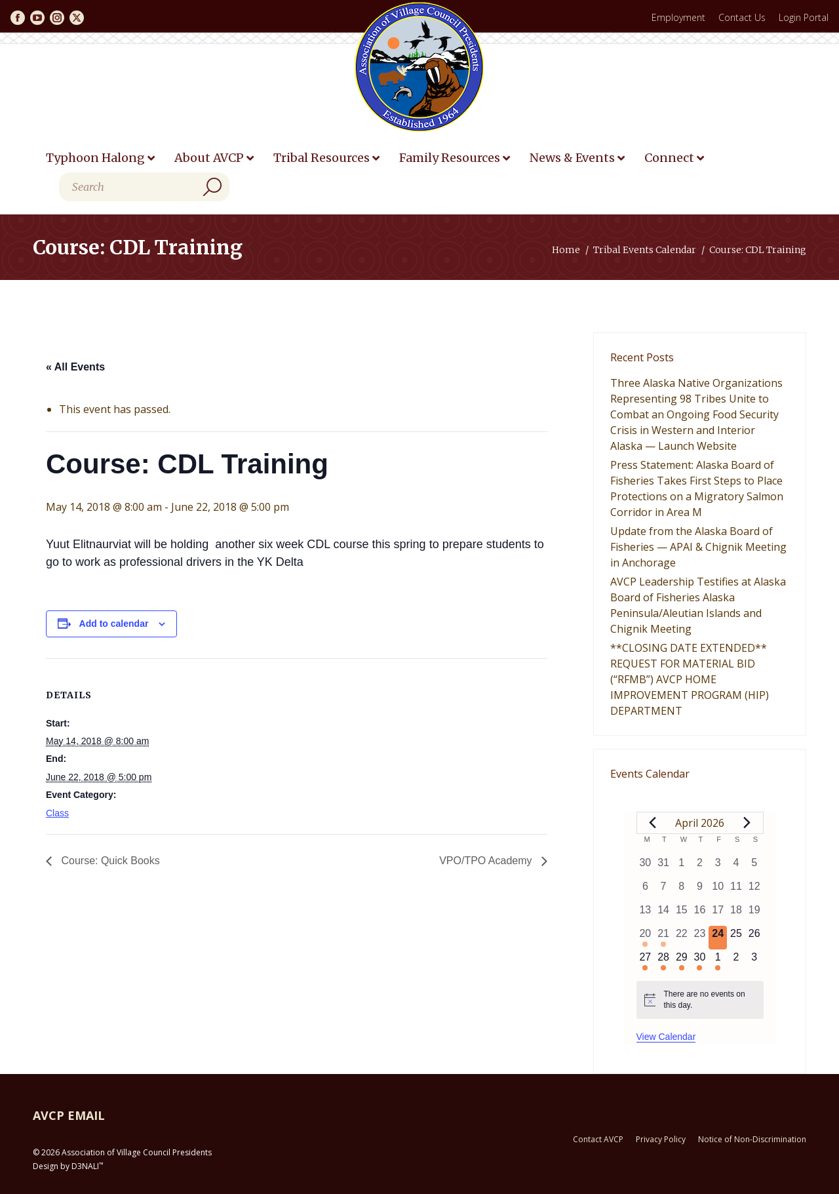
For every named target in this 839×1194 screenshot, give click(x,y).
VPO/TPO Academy (487, 860)
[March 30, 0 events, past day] (645, 867)
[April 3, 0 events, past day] (718, 867)
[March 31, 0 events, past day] (663, 867)
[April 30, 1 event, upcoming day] (700, 961)
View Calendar (666, 1036)
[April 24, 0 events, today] (718, 937)
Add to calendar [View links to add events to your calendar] (114, 623)
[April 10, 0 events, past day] (718, 890)
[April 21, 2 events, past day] (663, 937)
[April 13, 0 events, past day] (645, 914)
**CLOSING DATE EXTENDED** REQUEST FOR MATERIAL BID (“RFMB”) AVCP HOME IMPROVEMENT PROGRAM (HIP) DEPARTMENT (689, 679)
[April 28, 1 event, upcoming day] (663, 961)
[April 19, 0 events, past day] (754, 914)
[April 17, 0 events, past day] (718, 914)
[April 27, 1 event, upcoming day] (645, 961)
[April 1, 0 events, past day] (682, 867)
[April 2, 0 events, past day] (700, 867)
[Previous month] (653, 823)
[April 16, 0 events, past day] (700, 914)
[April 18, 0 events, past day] (736, 914)
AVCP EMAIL (69, 1115)
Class (57, 813)
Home (566, 250)
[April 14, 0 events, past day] (663, 914)
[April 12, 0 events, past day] (754, 890)
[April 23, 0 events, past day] (700, 937)
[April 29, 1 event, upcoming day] (682, 961)
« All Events (75, 366)
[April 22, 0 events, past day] (682, 937)
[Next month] (747, 823)
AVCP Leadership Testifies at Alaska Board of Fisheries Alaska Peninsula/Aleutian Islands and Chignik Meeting (698, 605)
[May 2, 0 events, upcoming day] (736, 961)
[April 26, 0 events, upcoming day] (754, 937)
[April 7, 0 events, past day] (663, 890)
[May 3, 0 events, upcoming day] (754, 961)
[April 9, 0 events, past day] (700, 890)
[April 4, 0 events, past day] (736, 867)
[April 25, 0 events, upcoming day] (736, 937)
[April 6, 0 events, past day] (645, 890)
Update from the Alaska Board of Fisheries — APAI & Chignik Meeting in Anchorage (698, 547)
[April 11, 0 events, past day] (736, 890)
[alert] (700, 999)
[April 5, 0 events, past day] (754, 867)
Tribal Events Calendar (644, 250)
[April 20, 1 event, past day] (645, 937)
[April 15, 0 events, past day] (682, 914)
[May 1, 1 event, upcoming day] (718, 961)
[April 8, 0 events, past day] (682, 890)
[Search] (144, 186)
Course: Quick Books (109, 860)
